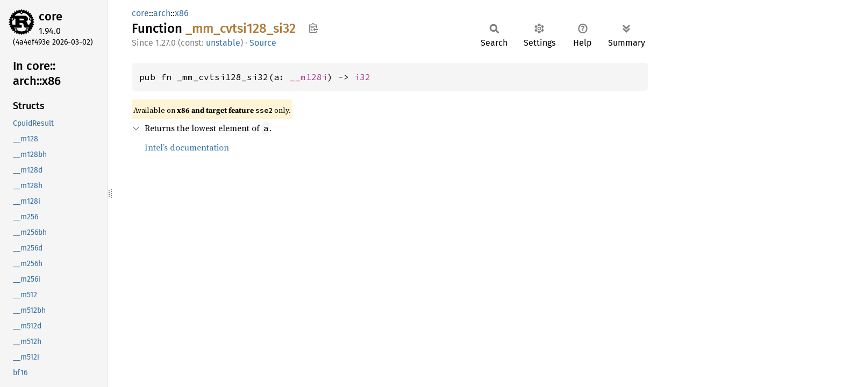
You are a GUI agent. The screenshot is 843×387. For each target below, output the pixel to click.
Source (262, 43)
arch (161, 13)
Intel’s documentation (187, 147)
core (50, 16)
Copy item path (313, 28)
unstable (223, 43)
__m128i (308, 76)
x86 (182, 13)
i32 (362, 76)
